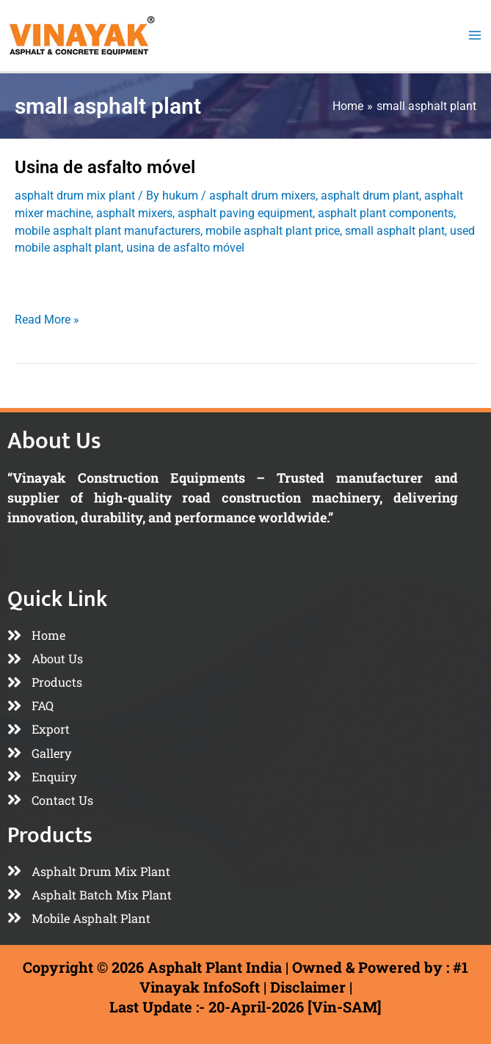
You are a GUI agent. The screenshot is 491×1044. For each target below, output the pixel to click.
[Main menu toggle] (474, 48)
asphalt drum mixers (262, 222)
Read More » (47, 343)
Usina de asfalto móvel (105, 193)
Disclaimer (308, 986)
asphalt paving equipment (245, 240)
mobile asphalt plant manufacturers (107, 257)
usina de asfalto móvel (185, 274)
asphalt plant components (386, 240)
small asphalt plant (395, 257)
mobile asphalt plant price (273, 257)
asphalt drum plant (370, 222)
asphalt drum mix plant (75, 222)
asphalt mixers (134, 240)
